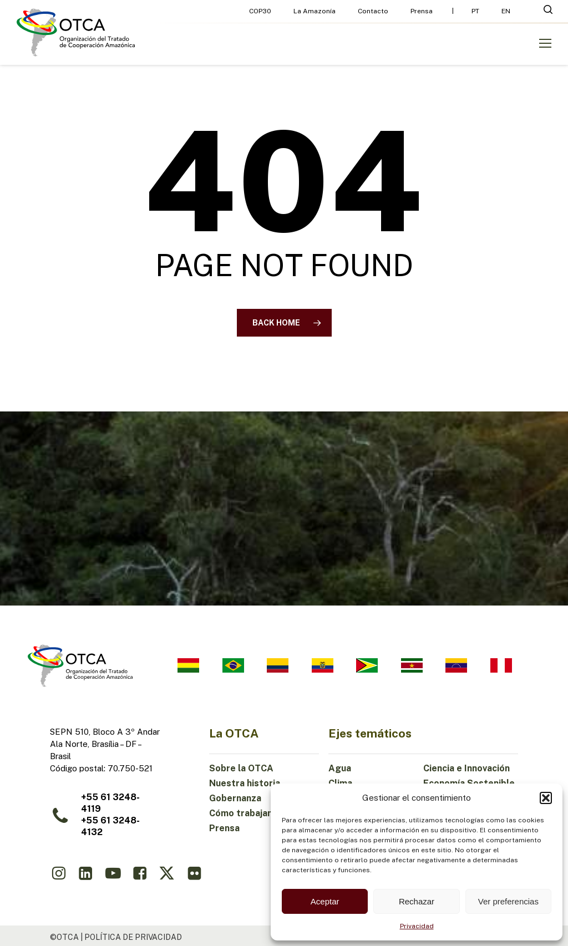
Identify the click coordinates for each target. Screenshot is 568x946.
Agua (339, 768)
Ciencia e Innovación (466, 768)
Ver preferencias (508, 901)
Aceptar (325, 901)
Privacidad (417, 926)
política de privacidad (133, 937)
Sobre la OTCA (241, 768)
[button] (545, 797)
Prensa (224, 828)
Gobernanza (235, 798)
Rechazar (416, 901)
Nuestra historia (244, 783)
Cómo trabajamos (247, 813)
